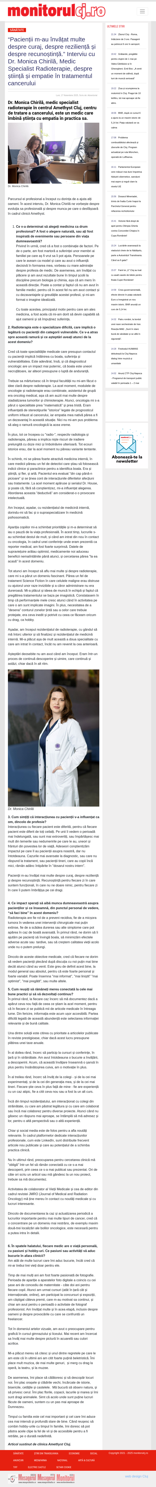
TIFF (15, 1467)
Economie (74, 1453)
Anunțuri (18, 1460)
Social (94, 1453)
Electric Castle (37, 1467)
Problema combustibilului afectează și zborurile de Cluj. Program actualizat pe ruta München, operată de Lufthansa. (125, 147)
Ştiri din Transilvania (46, 1453)
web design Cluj (136, 1476)
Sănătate (17, 30)
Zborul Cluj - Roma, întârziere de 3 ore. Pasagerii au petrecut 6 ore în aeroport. (125, 39)
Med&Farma (40, 1460)
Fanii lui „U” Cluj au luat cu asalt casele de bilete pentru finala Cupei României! (126, 275)
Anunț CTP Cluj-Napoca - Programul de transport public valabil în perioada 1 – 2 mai (126, 378)
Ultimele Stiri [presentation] (116, 26)
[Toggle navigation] (142, 11)
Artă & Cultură (86, 1460)
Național (62, 1460)
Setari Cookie (63, 1467)
